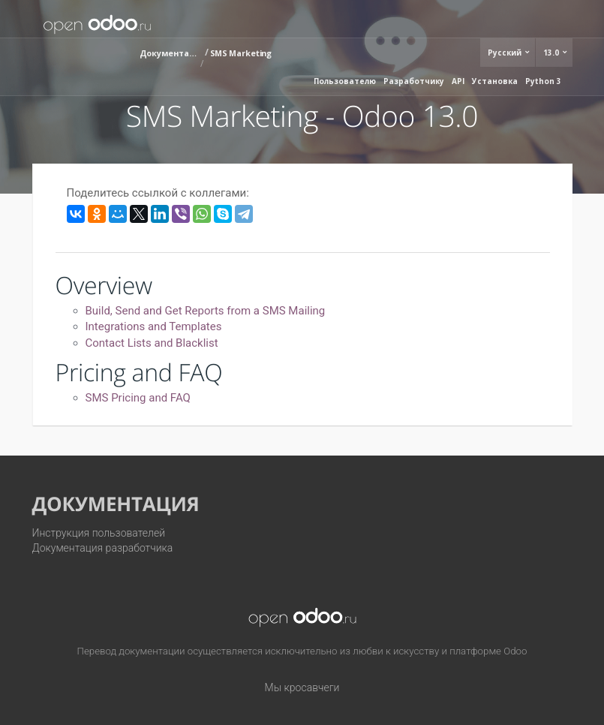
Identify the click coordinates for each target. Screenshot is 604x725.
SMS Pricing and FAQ (138, 398)
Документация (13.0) (170, 53)
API (458, 81)
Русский (506, 52)
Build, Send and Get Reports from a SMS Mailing (206, 310)
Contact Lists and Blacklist (152, 343)
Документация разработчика (102, 548)
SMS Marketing (241, 53)
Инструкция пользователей (99, 533)
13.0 (552, 52)
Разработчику (413, 81)
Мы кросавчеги (302, 687)
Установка (495, 81)
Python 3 (543, 81)
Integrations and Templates (154, 326)
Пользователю (345, 81)
